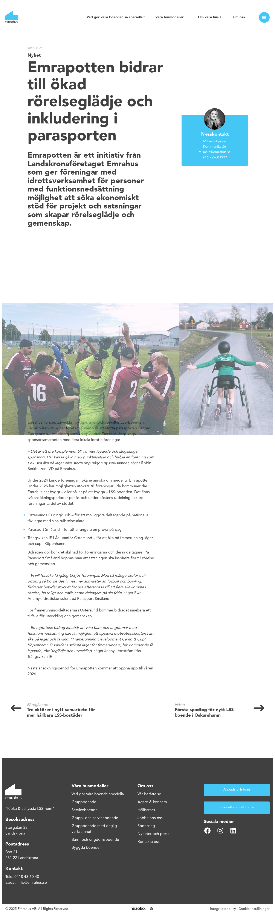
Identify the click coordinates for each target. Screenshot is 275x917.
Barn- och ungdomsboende (95, 840)
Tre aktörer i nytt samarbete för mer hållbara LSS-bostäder (61, 713)
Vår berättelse (149, 794)
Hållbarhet (146, 810)
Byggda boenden (87, 848)
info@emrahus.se (32, 883)
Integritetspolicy (223, 909)
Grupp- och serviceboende (95, 818)
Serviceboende (85, 810)
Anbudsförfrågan (236, 789)
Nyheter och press (153, 834)
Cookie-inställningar (254, 909)
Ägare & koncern (152, 802)
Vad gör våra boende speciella (98, 794)
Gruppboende (84, 802)
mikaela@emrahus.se (215, 152)
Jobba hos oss (150, 818)
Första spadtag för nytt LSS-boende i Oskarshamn (205, 713)
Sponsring (146, 826)
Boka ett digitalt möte (236, 807)
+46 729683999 (214, 157)
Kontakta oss (149, 842)
